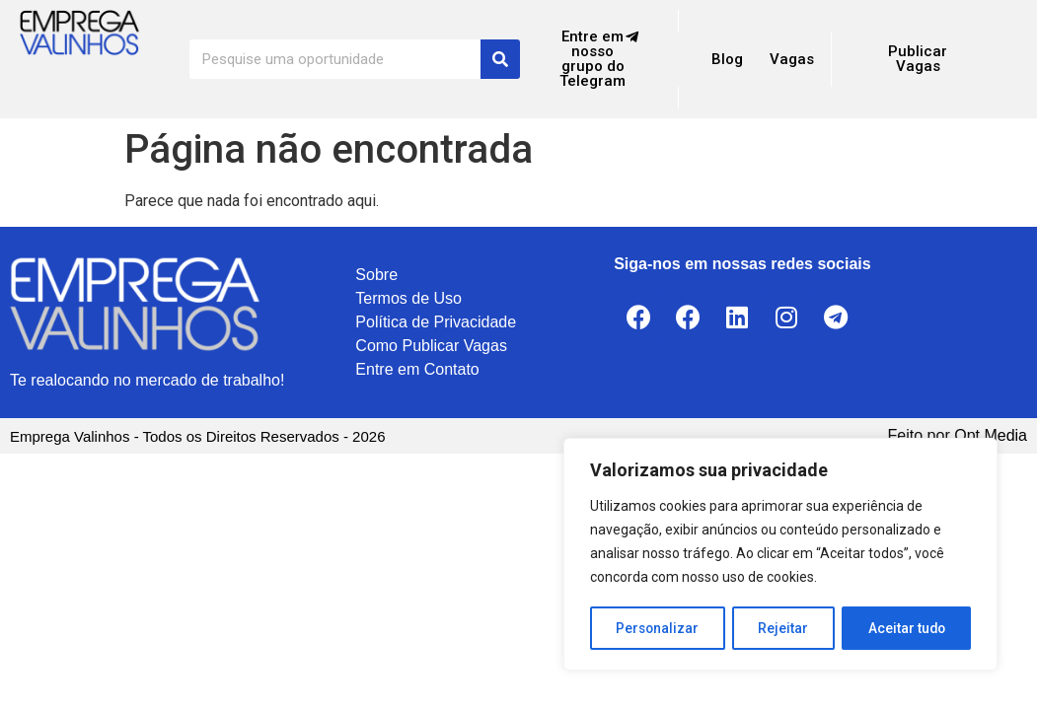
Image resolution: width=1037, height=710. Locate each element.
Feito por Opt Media (957, 435)
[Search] (500, 59)
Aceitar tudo (906, 628)
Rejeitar (784, 628)
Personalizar (658, 628)
